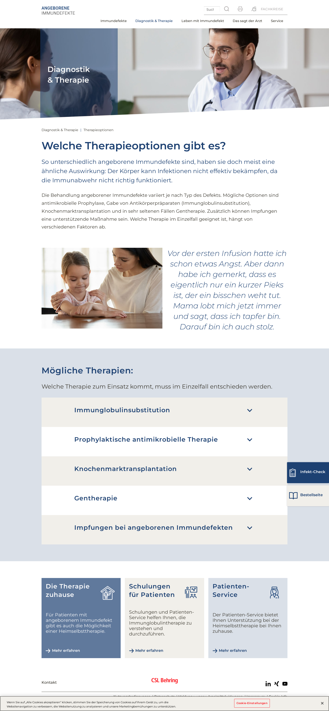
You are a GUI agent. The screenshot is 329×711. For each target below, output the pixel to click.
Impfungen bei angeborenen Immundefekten (153, 527)
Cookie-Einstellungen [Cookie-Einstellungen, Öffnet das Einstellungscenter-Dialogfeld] (252, 703)
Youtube (284, 683)
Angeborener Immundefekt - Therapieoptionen (68, 10)
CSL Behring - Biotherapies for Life (164, 683)
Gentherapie (96, 498)
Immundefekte (114, 21)
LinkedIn (268, 683)
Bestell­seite (311, 495)
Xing (276, 683)
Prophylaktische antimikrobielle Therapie (146, 439)
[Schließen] (322, 703)
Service (277, 21)
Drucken (240, 8)
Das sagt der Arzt (247, 21)
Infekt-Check (312, 472)
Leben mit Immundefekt (202, 21)
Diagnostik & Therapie (154, 21)
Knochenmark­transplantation (125, 469)
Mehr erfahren (66, 650)
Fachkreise (272, 9)
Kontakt (49, 682)
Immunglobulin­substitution (122, 410)
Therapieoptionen (99, 130)
